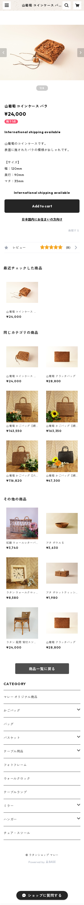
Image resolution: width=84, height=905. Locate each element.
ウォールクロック (17, 779)
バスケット (12, 738)
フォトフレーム (15, 765)
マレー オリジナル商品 (21, 697)
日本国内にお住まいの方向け (42, 219)
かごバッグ (12, 711)
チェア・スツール (17, 833)
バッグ (8, 724)
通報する (74, 230)
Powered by (42, 862)
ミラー (8, 806)
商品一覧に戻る (42, 669)
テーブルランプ (15, 792)
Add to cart (42, 206)
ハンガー (10, 819)
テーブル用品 (14, 751)
